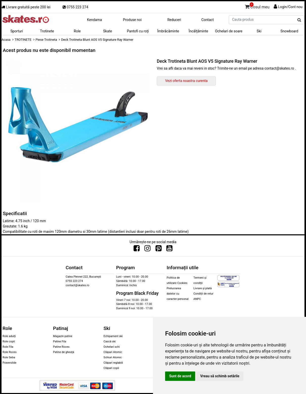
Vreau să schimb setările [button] (219, 376)
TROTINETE (23, 40)
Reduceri (174, 20)
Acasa (6, 40)
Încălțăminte (198, 31)
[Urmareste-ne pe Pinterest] (159, 249)
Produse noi (132, 20)
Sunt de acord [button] (180, 376)
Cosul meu (257, 6)
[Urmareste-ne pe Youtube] (169, 249)
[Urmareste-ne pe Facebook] (137, 249)
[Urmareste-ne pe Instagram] (147, 249)
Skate (107, 31)
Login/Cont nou (290, 7)
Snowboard (289, 31)
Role (77, 31)
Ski (259, 31)
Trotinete (47, 31)
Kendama (94, 20)
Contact (207, 20)
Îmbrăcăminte (168, 31)
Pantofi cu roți (138, 31)
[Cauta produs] (299, 20)
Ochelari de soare (228, 31)
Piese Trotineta (46, 40)
